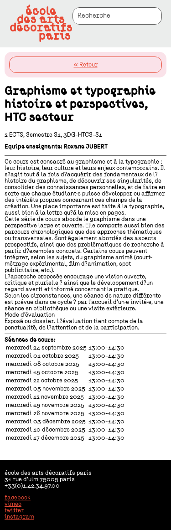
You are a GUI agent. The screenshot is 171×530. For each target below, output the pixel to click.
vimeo (13, 504)
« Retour (86, 64)
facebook (18, 497)
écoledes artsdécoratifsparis (41, 23)
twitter (14, 510)
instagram (19, 517)
